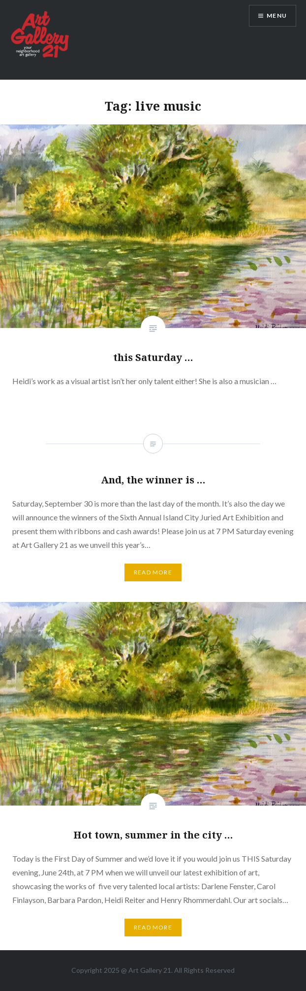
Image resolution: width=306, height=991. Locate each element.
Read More (153, 927)
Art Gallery (145, 970)
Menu (277, 15)
